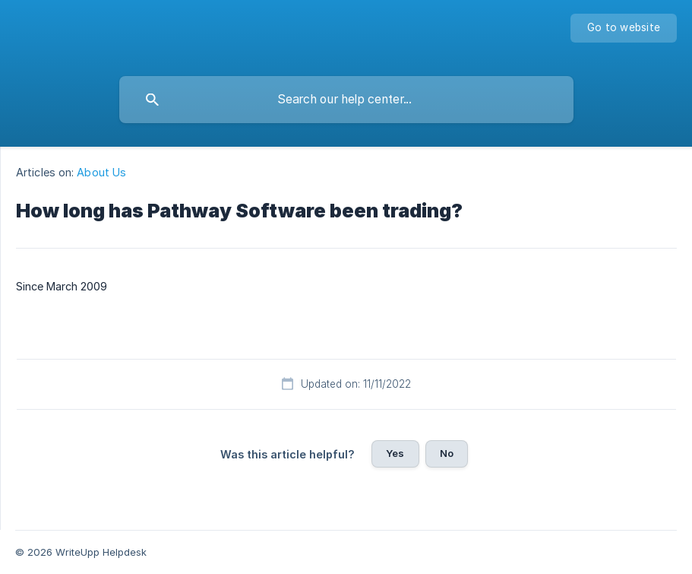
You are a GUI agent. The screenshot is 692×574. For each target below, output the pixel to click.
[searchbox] (346, 99)
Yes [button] (395, 453)
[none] (623, 28)
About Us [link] (101, 172)
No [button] (446, 453)
